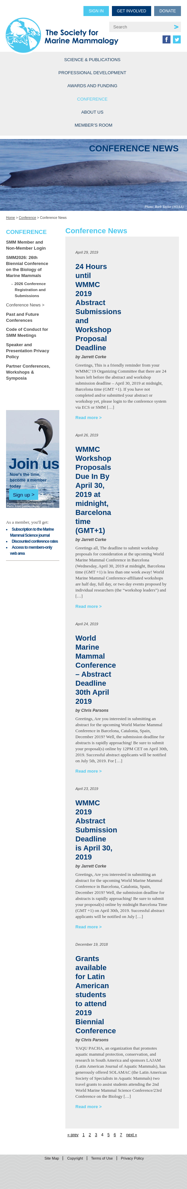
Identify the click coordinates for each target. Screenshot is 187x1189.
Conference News (23, 304)
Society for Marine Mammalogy (62, 30)
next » (131, 1135)
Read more (86, 417)
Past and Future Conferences (22, 317)
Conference (92, 99)
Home (10, 218)
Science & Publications (92, 59)
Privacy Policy (132, 1158)
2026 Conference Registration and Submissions (30, 289)
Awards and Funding (92, 85)
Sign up (21, 494)
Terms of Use (102, 1158)
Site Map (52, 1158)
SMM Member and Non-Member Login (26, 245)
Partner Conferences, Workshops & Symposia (28, 372)
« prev (72, 1135)
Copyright (75, 1158)
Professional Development (92, 72)
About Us (92, 112)
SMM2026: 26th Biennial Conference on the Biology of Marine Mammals (27, 266)
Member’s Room (94, 125)
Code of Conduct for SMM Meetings (27, 332)
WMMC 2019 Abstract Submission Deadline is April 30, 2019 (96, 830)
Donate (168, 11)
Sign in (96, 11)
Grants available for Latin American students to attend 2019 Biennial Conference (95, 994)
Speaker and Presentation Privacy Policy (27, 350)
